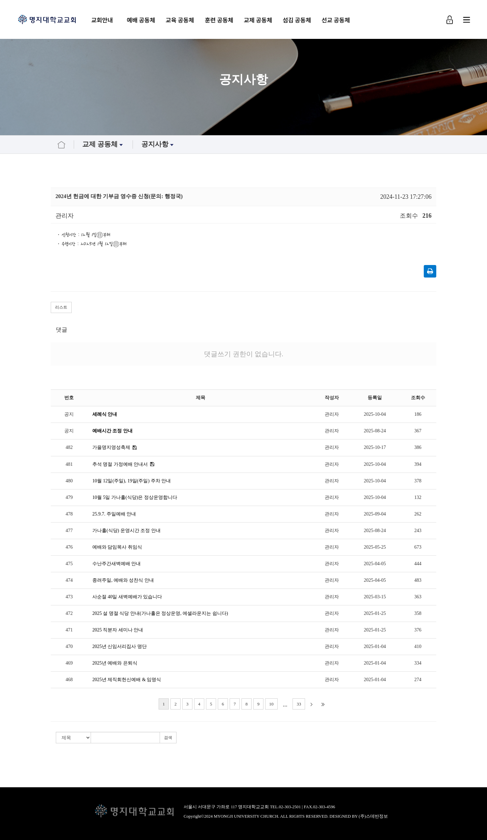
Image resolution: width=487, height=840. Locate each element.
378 (417, 480)
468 (69, 679)
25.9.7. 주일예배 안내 (114, 514)
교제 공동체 (260, 20)
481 (69, 464)
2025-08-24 (375, 430)
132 (417, 497)
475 (69, 563)
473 (69, 596)
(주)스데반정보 (373, 816)
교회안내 (104, 20)
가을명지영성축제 (111, 447)
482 (69, 447)
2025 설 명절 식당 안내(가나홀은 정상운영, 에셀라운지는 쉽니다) (160, 613)
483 (417, 580)
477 (69, 530)
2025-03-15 (375, 596)
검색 (168, 737)
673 (417, 547)
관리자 (332, 414)
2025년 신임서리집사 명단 (119, 646)
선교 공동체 (337, 20)
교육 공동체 (181, 20)
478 (69, 514)
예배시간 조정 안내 (112, 430)
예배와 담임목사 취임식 (117, 547)
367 (417, 430)
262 (417, 514)
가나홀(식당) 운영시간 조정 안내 (126, 530)
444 (417, 563)
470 (69, 646)
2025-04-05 (375, 563)
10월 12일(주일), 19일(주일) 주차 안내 (131, 480)
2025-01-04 (375, 646)
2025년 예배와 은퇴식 (114, 663)
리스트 (61, 307)
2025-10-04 (375, 414)
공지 (69, 414)
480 (69, 480)
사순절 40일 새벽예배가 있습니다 (127, 596)
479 (69, 497)
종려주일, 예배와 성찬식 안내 (123, 580)
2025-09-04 (375, 514)
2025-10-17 (375, 447)
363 (417, 596)
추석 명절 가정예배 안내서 (120, 464)
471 (69, 629)
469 (69, 663)
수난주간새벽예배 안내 (116, 563)
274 (417, 679)
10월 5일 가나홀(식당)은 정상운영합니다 (134, 497)
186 (417, 414)
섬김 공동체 (298, 20)
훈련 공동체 (220, 20)
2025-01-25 (375, 613)
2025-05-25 (375, 547)
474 (69, 580)
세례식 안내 (104, 414)
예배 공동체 (143, 20)
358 (417, 613)
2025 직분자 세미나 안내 (117, 629)
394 (417, 464)
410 (417, 646)
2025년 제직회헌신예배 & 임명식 (126, 679)
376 (417, 629)
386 (417, 447)
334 (417, 663)
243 (417, 530)
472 (69, 613)
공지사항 (158, 144)
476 (69, 547)
